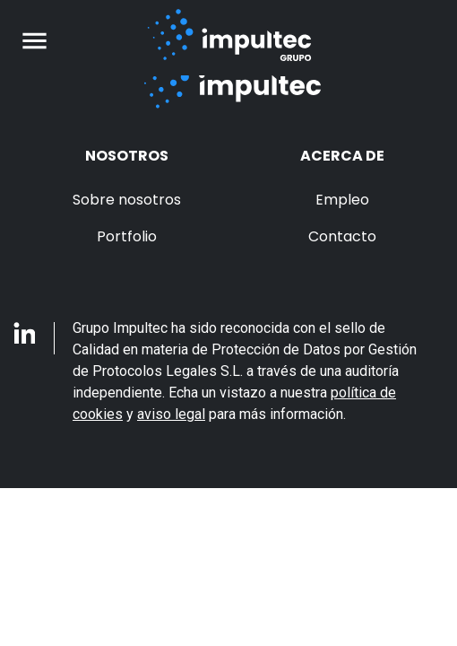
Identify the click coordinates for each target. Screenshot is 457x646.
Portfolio (127, 236)
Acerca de (342, 155)
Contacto (342, 236)
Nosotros (126, 155)
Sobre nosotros (127, 199)
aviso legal (171, 414)
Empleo (342, 199)
